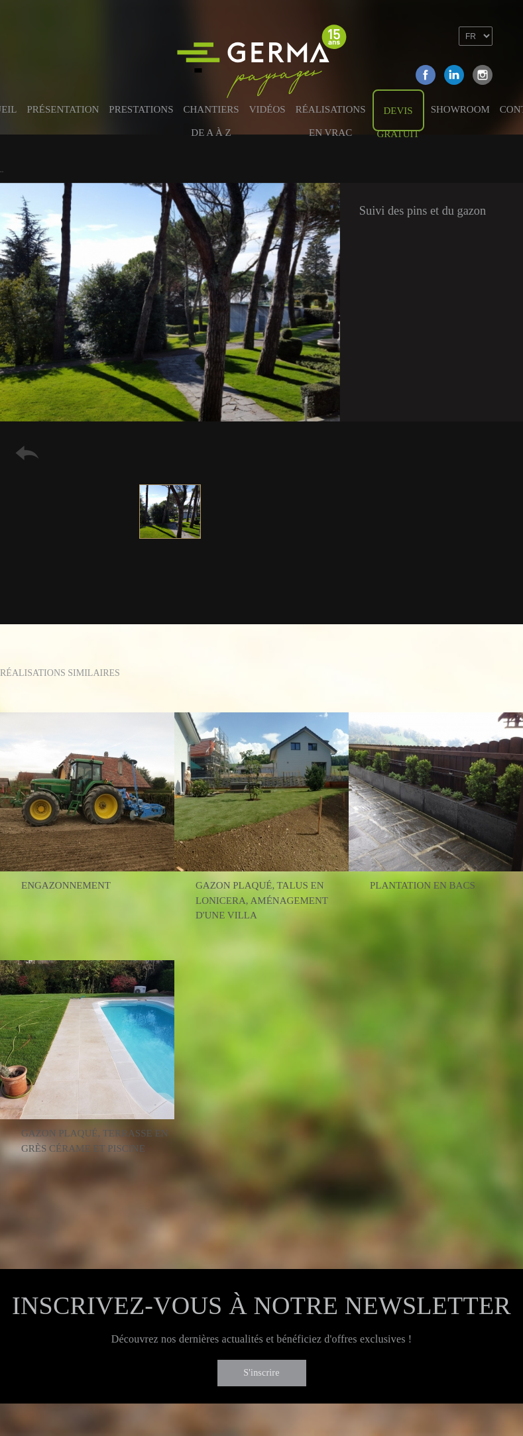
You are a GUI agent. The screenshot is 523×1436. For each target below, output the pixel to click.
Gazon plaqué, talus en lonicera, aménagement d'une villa (262, 900)
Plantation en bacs (422, 885)
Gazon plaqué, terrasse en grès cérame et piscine (94, 1141)
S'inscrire (261, 1373)
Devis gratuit (398, 118)
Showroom (460, 109)
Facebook (426, 75)
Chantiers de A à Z (211, 116)
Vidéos (267, 109)
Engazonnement (66, 885)
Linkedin (454, 75)
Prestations (141, 109)
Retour (27, 453)
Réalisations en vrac (331, 116)
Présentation (63, 109)
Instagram (483, 75)
